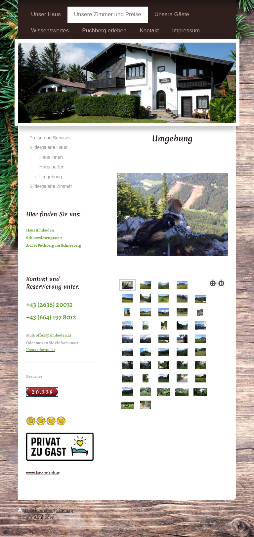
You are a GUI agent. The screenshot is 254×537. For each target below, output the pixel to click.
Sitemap (64, 510)
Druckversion (35, 510)
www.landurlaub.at (43, 472)
